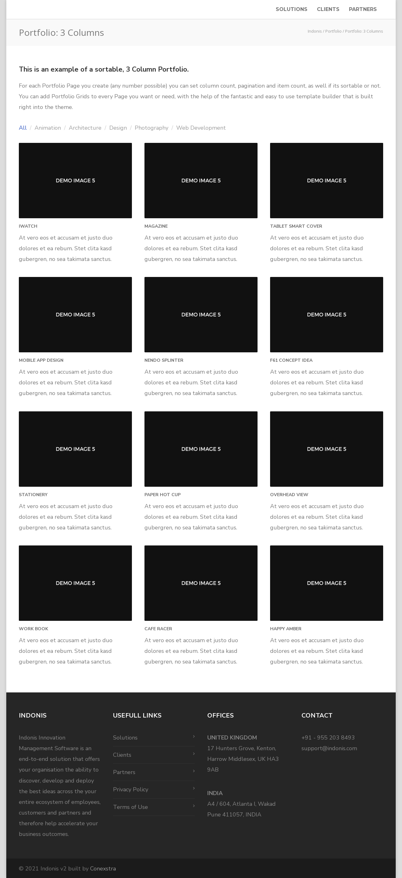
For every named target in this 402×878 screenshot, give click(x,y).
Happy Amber (286, 629)
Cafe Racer (158, 629)
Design (118, 128)
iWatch (28, 226)
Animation (48, 128)
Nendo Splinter (163, 360)
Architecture (85, 128)
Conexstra (103, 868)
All (23, 128)
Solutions (291, 9)
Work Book (33, 629)
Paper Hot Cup (162, 495)
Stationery (33, 495)
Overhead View (289, 495)
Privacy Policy (130, 789)
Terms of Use (130, 807)
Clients (328, 9)
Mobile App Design (41, 360)
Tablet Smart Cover (296, 226)
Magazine (156, 226)
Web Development (201, 128)
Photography (151, 128)
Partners (363, 9)
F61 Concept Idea (291, 360)
